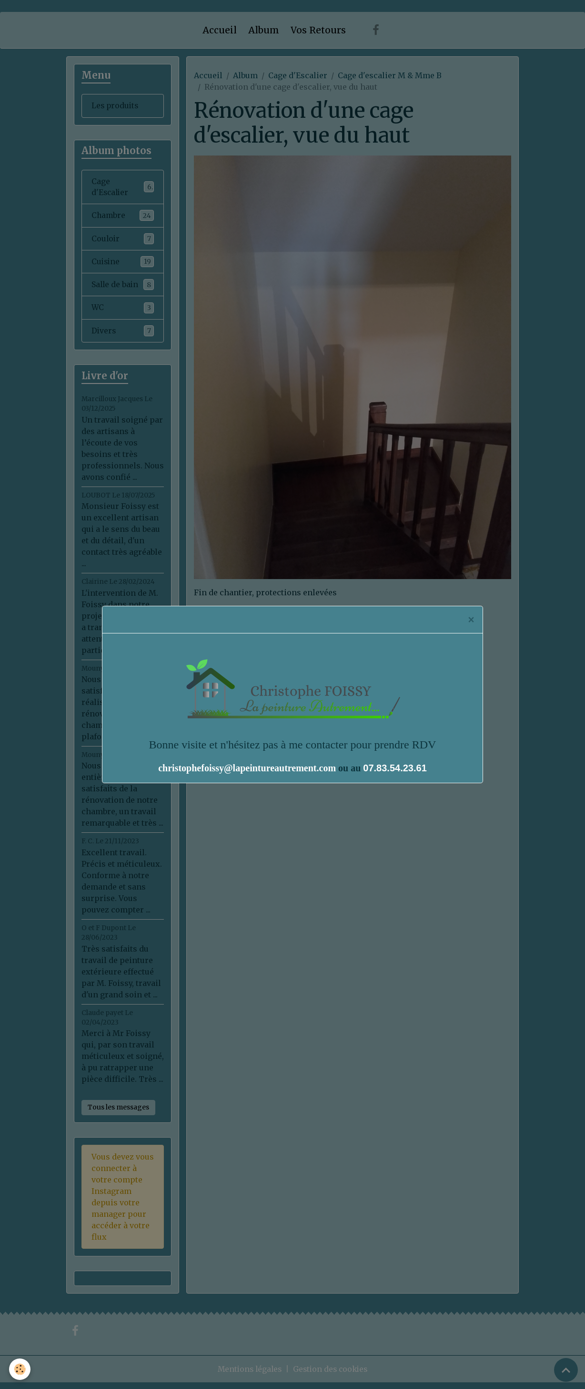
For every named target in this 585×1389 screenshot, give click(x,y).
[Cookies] (20, 1369)
